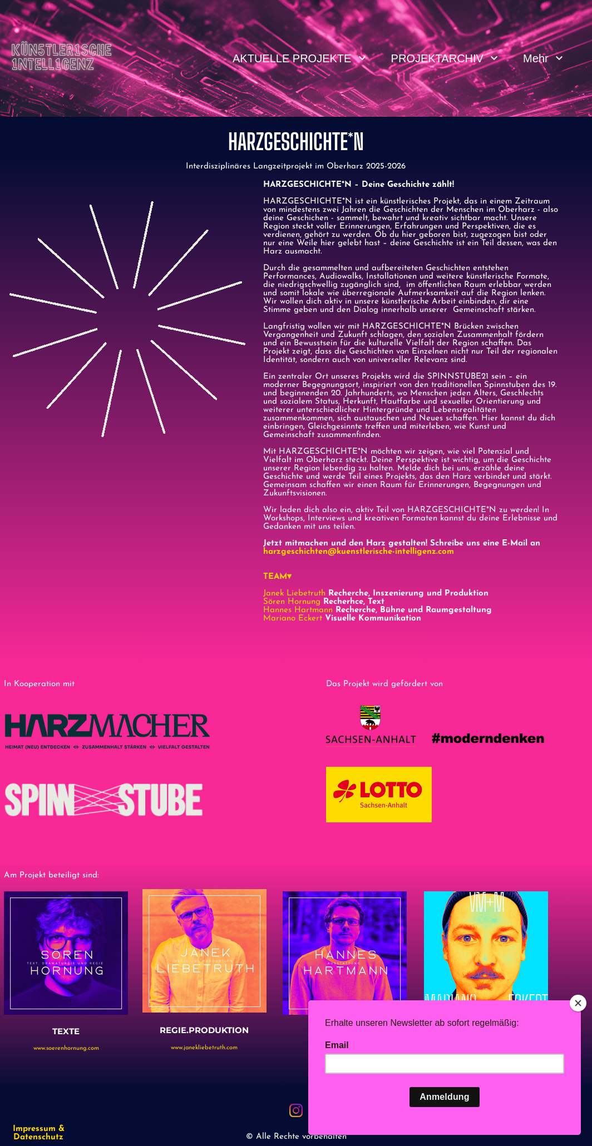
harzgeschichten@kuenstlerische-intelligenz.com (358, 552)
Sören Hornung (291, 602)
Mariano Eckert (294, 618)
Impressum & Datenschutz (39, 1133)
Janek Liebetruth (294, 593)
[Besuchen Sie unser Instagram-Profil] (296, 1110)
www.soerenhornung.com (66, 1048)
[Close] (578, 1003)
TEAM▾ (277, 577)
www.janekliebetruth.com (204, 1048)
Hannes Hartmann (298, 610)
